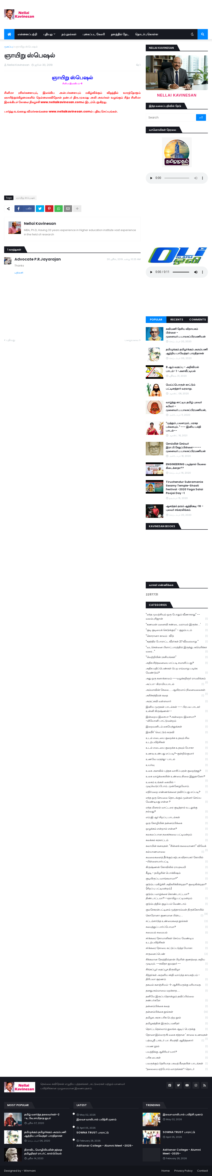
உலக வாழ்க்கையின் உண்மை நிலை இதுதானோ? (177, 776)
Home (165, 1171)
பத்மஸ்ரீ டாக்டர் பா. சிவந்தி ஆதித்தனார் (175, 1040)
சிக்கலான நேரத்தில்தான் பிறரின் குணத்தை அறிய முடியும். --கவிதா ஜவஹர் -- (177, 961)
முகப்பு (8, 47)
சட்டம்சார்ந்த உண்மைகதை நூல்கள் (177, 921)
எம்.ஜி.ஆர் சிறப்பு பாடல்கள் (177, 817)
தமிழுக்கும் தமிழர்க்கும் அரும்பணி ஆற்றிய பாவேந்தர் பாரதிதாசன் (187, 351)
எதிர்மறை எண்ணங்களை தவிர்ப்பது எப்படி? (177, 792)
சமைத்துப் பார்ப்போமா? (177, 927)
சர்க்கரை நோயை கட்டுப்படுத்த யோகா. (177, 948)
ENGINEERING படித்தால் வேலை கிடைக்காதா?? (186, 466)
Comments (197, 320)
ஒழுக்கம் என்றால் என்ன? (177, 829)
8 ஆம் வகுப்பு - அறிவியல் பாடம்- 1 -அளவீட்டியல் (182, 369)
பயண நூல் (177, 1046)
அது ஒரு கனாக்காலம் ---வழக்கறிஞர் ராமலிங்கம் (177, 678)
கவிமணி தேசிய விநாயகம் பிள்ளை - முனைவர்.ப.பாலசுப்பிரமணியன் (186, 332)
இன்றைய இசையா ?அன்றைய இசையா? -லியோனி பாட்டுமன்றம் (177, 719)
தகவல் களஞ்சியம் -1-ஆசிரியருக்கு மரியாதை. (177, 985)
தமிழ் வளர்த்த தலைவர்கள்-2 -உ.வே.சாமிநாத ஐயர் (41, 1116)
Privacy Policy (183, 1171)
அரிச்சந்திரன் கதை (175, 695)
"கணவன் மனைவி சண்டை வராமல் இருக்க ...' (177, 624)
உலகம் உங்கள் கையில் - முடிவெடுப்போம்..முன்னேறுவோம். (177, 784)
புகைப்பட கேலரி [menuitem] (94, 34)
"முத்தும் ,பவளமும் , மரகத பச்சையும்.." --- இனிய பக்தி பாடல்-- (183, 427)
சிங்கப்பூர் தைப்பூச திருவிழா (177, 969)
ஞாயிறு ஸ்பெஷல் (26, 47)
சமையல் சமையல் (177, 932)
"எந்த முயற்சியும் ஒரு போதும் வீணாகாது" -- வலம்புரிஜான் (177, 616)
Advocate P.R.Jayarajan (37, 259)
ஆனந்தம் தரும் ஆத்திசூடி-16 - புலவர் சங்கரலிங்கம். (184, 508)
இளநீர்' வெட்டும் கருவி (177, 732)
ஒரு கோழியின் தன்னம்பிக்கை (177, 823)
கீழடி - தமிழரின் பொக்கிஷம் (177, 873)
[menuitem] (9, 34)
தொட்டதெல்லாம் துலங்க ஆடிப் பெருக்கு (177, 1029)
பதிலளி (18, 272)
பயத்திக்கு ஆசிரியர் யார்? (177, 1052)
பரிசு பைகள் (177, 1058)
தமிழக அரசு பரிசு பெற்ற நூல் (177, 1018)
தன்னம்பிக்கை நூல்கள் (177, 1012)
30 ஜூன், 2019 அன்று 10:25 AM (124, 259)
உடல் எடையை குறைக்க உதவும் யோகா (177, 748)
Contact (202, 1171)
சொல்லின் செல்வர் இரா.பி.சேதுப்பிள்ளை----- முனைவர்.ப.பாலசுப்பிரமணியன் (186, 447)
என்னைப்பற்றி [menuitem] (27, 34)
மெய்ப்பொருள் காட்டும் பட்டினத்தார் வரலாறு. (180, 386)
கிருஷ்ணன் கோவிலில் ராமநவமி (177, 867)
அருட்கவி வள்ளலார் (177, 701)
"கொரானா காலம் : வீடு (177, 636)
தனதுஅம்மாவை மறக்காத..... (177, 991)
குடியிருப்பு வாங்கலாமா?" (177, 878)
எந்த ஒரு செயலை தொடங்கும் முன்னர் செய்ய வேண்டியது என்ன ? (177, 800)
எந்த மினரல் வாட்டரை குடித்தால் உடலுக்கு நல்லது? (177, 810)
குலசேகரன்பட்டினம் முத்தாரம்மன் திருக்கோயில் (177, 910)
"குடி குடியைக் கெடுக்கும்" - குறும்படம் (177, 630)
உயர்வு (177, 765)
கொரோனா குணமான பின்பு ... (174, 915)
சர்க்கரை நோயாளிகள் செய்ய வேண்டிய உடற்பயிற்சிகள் (177, 940)
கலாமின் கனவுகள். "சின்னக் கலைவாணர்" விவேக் (177, 846)
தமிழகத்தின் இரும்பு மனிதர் (177, 1023)
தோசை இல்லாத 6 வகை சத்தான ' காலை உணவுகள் (177, 1035)
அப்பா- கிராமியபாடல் (175, 684)
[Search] (171, 117)
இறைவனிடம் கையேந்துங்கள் (177, 727)
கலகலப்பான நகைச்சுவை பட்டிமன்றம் (177, 834)
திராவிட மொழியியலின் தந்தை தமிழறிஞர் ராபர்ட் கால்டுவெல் (43, 1151)
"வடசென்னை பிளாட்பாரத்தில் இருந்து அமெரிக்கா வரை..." (177, 649)
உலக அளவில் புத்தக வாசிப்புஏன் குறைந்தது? (177, 771)
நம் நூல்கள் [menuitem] (68, 34)
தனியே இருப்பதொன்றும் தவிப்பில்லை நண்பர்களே (177, 998)
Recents (176, 320)
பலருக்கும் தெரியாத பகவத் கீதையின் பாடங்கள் (177, 1063)
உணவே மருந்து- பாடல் (177, 759)
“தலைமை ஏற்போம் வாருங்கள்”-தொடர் (177, 1069)
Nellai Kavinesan (40, 223)
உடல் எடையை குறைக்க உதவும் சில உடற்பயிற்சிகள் (177, 740)
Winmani (30, 1171)
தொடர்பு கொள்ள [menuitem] (146, 34)
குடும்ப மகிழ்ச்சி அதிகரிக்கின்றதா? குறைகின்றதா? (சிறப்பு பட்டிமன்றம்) (177, 886)
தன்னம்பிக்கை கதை (177, 1006)
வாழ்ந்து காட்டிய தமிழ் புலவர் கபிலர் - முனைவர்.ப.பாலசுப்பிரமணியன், (186, 406)
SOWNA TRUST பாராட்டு (92, 1132)
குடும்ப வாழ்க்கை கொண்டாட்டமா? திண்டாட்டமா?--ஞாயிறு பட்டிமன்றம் (177, 896)
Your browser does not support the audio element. (177, 178)
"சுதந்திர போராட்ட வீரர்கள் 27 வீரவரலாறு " (177, 641)
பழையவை (132, 340)
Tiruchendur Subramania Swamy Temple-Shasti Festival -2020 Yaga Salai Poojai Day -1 (184, 487)
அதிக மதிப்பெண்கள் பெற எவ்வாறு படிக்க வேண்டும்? (177, 670)
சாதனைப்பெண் (177, 954)
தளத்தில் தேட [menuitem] (120, 34)
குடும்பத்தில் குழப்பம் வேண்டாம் (177, 904)
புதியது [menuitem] (48, 34)
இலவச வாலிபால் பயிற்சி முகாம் (96, 1119)
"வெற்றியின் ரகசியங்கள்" (177, 657)
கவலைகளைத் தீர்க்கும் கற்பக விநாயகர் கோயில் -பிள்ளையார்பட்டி (177, 859)
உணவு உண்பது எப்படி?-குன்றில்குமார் (177, 754)
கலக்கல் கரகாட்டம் (177, 840)
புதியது (10, 340)
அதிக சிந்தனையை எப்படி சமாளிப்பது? (177, 663)
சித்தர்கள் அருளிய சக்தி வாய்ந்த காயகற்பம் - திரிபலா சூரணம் (177, 977)
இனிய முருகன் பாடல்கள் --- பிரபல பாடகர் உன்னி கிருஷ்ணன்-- (177, 709)
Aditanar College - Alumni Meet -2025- (104, 1146)
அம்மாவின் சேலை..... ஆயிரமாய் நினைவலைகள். (177, 690)
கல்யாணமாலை (175, 852)
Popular (156, 320)
